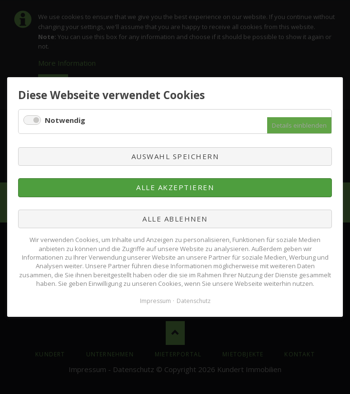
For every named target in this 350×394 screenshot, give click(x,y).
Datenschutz (193, 301)
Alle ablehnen (175, 218)
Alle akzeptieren (175, 187)
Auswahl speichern (175, 156)
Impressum (155, 301)
